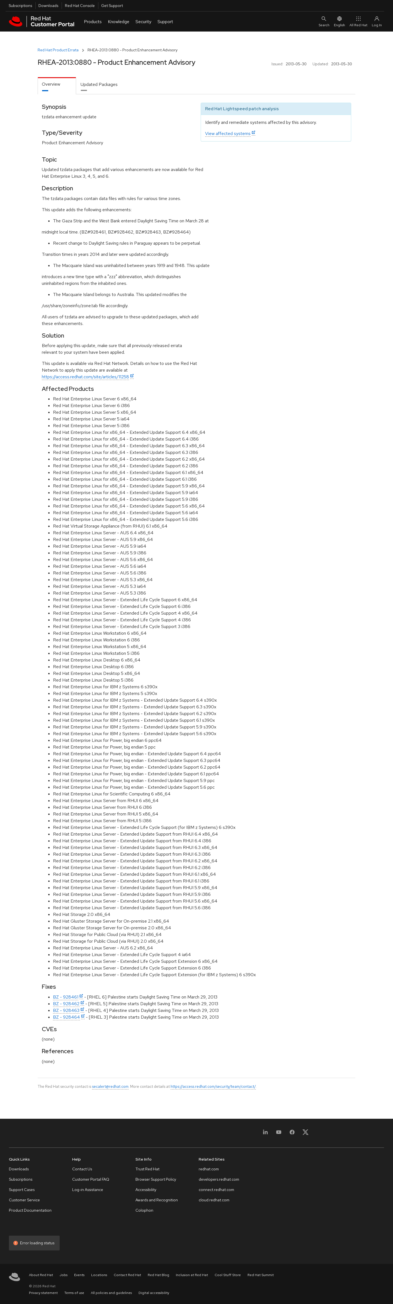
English (339, 21)
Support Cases (22, 1189)
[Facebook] (292, 1134)
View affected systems (228, 133)
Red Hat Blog (158, 1275)
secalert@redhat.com (110, 1086)
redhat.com (209, 1168)
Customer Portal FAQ (90, 1179)
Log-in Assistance (87, 1189)
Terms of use (74, 1293)
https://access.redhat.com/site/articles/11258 (85, 377)
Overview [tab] (51, 84)
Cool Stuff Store (228, 1275)
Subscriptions (20, 5)
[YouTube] (278, 1134)
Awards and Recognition (156, 1199)
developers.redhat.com (219, 1179)
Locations (99, 1275)
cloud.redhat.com (214, 1199)
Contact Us (82, 1168)
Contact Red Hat (127, 1275)
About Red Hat (41, 1275)
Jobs (63, 1275)
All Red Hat (358, 21)
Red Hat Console (80, 5)
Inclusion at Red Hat (192, 1275)
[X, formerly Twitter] (305, 1134)
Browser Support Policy (155, 1179)
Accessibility (145, 1189)
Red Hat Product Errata (58, 49)
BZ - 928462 (66, 1004)
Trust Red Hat (147, 1168)
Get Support (112, 5)
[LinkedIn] (265, 1134)
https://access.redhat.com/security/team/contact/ (213, 1086)
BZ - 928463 (66, 1010)
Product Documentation (30, 1210)
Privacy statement (43, 1293)
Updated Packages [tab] (99, 84)
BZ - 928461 (65, 997)
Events (79, 1275)
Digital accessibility (154, 1293)
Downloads (48, 5)
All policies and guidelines (111, 1293)
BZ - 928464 (66, 1017)
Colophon (144, 1210)
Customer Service (24, 1199)
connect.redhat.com (216, 1189)
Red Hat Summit (261, 1275)
